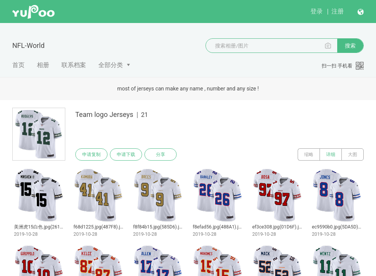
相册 (43, 65)
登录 (316, 11)
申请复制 (91, 154)
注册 (337, 11)
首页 (18, 65)
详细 (330, 154)
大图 (352, 154)
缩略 (308, 154)
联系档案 (73, 65)
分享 (160, 154)
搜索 (350, 46)
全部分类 (110, 65)
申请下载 (126, 154)
